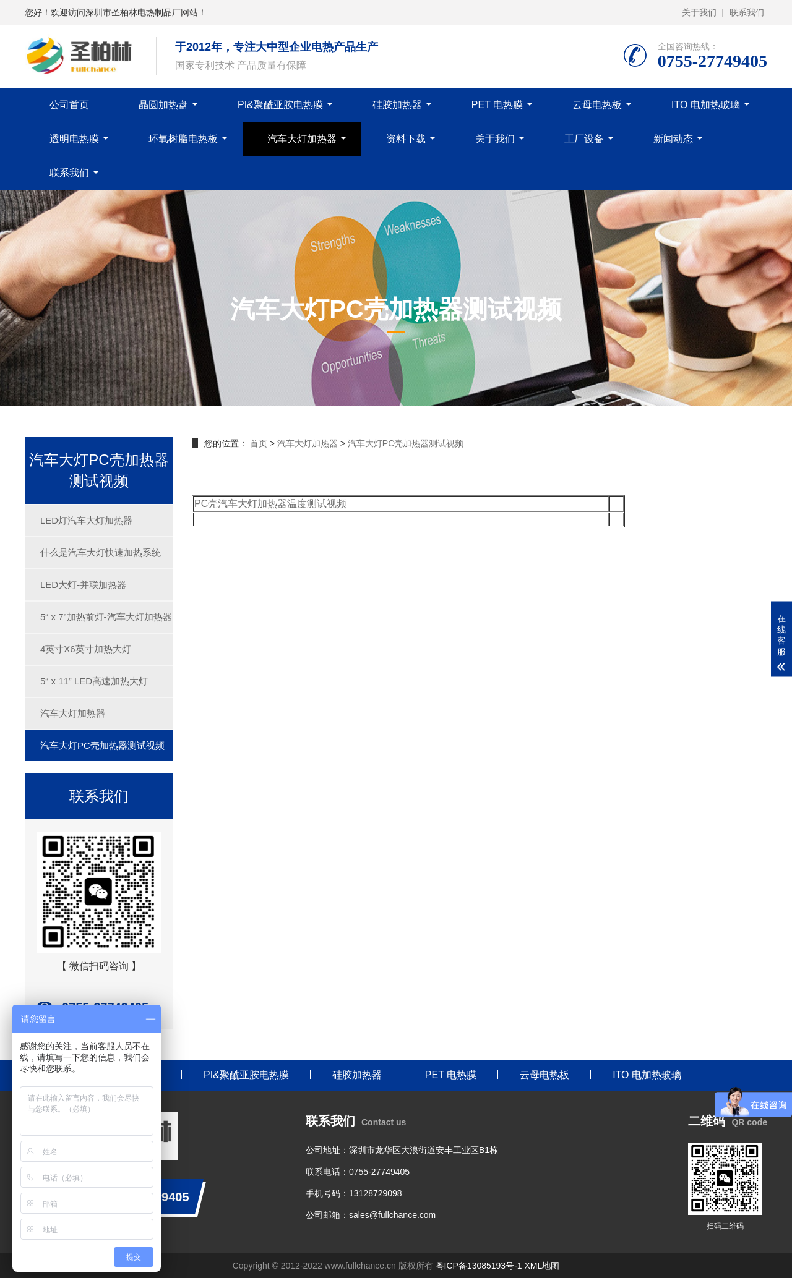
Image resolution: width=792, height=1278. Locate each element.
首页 (258, 443)
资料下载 (406, 139)
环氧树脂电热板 (183, 139)
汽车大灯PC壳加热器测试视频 (102, 745)
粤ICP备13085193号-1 (479, 1266)
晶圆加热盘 (163, 105)
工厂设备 (584, 139)
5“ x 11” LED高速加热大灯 (94, 681)
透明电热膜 (74, 139)
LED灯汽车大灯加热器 (86, 520)
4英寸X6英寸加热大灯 (85, 649)
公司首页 (69, 105)
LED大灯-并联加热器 (83, 584)
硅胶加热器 (397, 105)
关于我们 (699, 12)
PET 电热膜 (497, 105)
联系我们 (747, 12)
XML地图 (541, 1266)
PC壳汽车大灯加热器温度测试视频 (270, 503)
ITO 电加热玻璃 (705, 105)
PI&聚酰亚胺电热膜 (280, 105)
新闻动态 (673, 139)
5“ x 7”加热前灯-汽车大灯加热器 (106, 616)
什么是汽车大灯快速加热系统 (100, 552)
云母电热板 (597, 105)
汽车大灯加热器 (302, 139)
